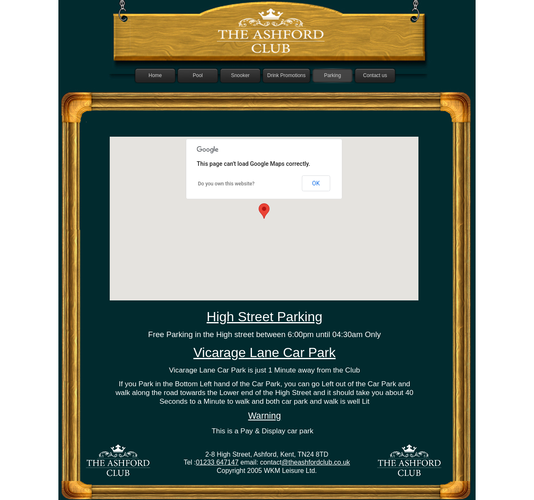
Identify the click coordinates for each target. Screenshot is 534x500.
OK (316, 183)
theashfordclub (310, 462)
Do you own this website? (226, 184)
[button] (264, 211)
